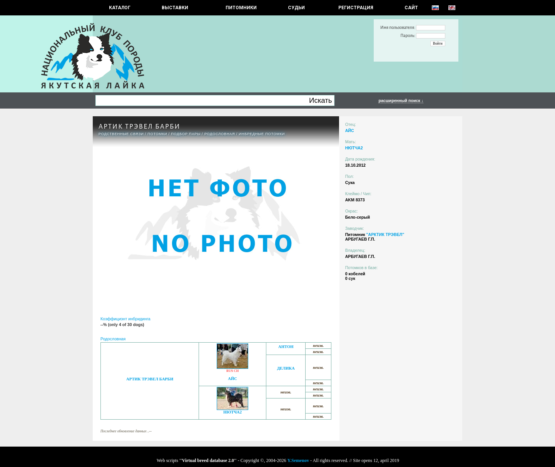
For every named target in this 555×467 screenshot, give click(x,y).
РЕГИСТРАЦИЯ (355, 7)
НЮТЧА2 (232, 412)
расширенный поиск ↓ (400, 100)
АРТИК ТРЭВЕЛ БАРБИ (149, 379)
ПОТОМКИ (157, 134)
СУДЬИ (296, 7)
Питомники (241, 7)
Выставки (175, 7)
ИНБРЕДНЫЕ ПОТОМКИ (262, 134)
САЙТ (411, 7)
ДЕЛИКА (286, 368)
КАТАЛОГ (119, 7)
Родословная (219, 134)
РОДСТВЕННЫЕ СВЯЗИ (121, 134)
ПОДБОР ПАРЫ (186, 134)
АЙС (232, 379)
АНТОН (286, 347)
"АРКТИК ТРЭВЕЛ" (385, 234)
